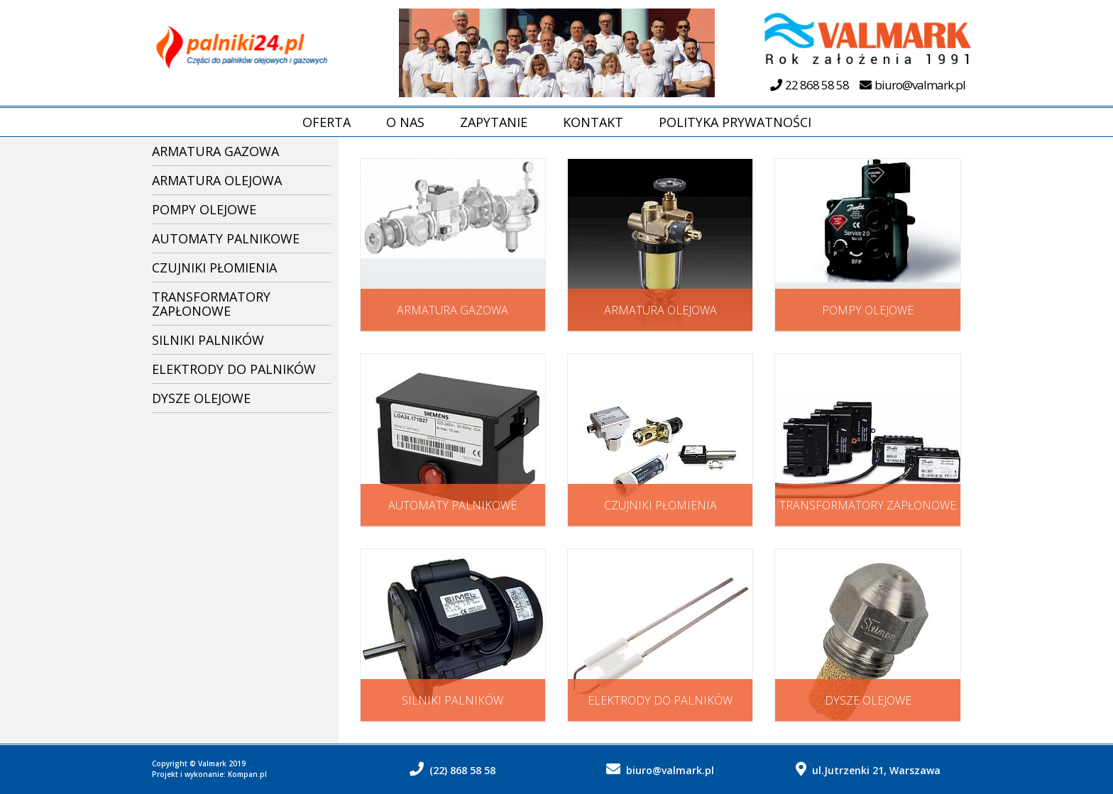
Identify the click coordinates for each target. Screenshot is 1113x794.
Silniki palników (208, 339)
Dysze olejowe (201, 398)
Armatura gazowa (215, 151)
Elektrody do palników (234, 368)
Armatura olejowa (217, 180)
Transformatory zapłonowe (211, 303)
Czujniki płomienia (214, 267)
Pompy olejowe (204, 209)
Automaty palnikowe (226, 238)
